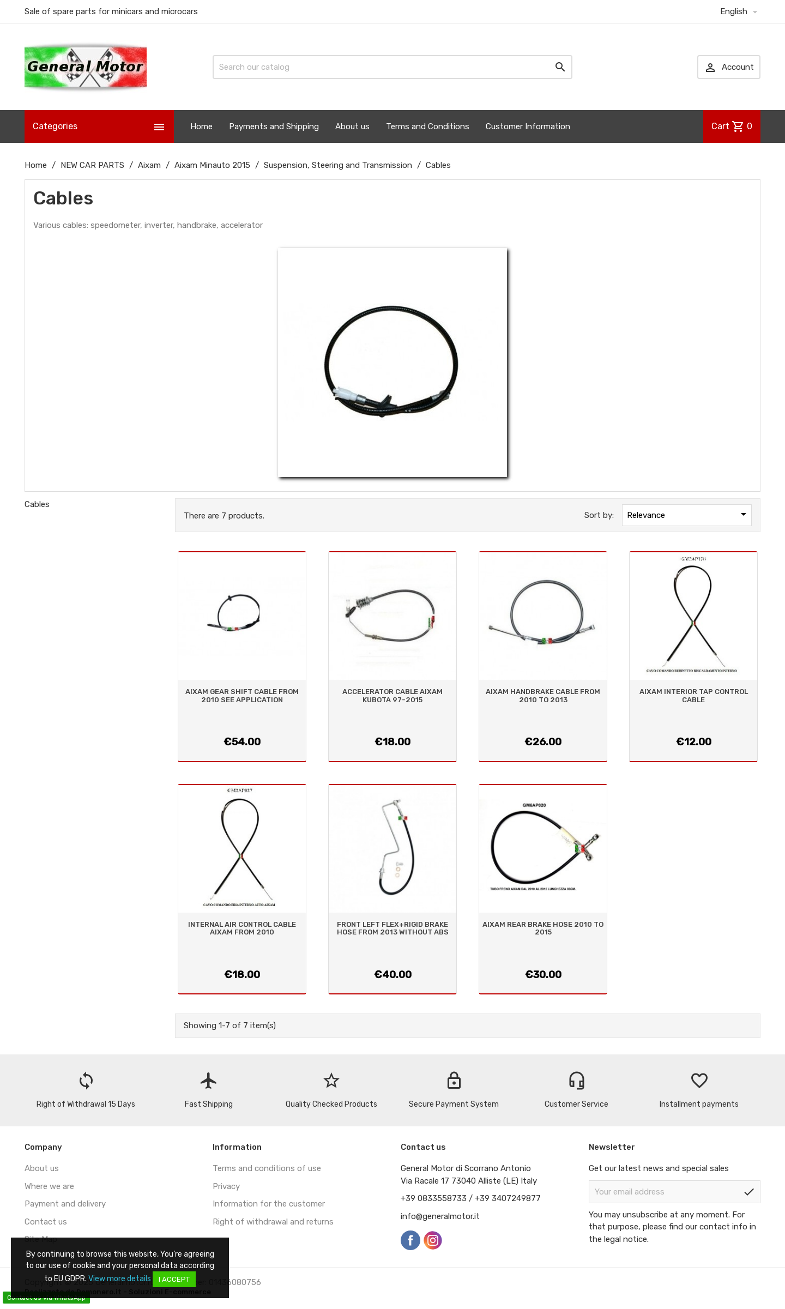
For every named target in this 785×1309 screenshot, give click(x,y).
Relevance (688, 514)
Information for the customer (269, 1204)
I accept (174, 1279)
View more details (119, 1278)
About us (352, 126)
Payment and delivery (65, 1204)
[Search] (392, 67)
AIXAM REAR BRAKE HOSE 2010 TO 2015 (542, 928)
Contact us (46, 1222)
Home (201, 126)
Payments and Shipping (274, 126)
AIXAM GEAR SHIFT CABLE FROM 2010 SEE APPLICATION (242, 695)
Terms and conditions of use (267, 1168)
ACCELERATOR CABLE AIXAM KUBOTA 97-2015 (392, 695)
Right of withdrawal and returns (273, 1222)
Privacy (226, 1186)
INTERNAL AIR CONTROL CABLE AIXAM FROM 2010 (242, 928)
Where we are (49, 1186)
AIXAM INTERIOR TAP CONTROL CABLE (693, 695)
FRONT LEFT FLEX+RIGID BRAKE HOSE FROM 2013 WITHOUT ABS (393, 928)
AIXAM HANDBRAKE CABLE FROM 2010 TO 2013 (543, 695)
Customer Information (528, 126)
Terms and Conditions (427, 126)
